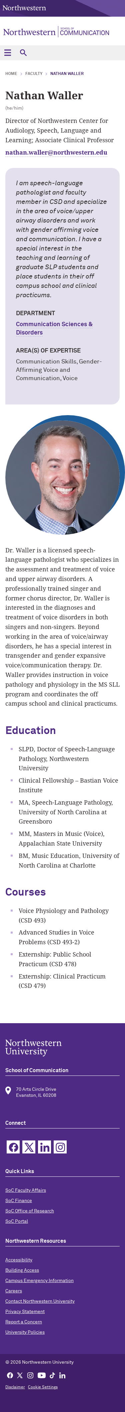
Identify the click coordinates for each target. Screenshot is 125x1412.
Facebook (13, 1146)
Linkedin (44, 1146)
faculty (33, 74)
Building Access (22, 1270)
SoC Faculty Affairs (25, 1190)
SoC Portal (16, 1221)
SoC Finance (18, 1200)
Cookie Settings (43, 1387)
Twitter (28, 1146)
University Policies (25, 1332)
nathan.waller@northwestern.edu (56, 152)
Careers (13, 1291)
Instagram (60, 1146)
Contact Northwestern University (40, 1301)
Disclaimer (15, 1387)
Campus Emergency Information (39, 1280)
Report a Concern (23, 1322)
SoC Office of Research (29, 1211)
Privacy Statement (25, 1311)
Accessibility (18, 1260)
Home (11, 74)
